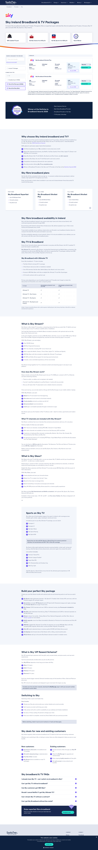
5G (9, 75)
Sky (22, 6)
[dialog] (49, 843)
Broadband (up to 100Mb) (14, 79)
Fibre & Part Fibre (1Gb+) (14, 88)
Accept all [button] (49, 844)
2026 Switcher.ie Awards (38, 143)
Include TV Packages (13, 68)
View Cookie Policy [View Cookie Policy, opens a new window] (57, 841)
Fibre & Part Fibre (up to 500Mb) (16, 84)
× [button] (96, 837)
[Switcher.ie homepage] (11, 2)
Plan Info (84, 64)
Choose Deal (85, 67)
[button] (49, 847)
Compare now (67, 812)
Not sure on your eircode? (11, 62)
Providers (16, 6)
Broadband (9, 6)
